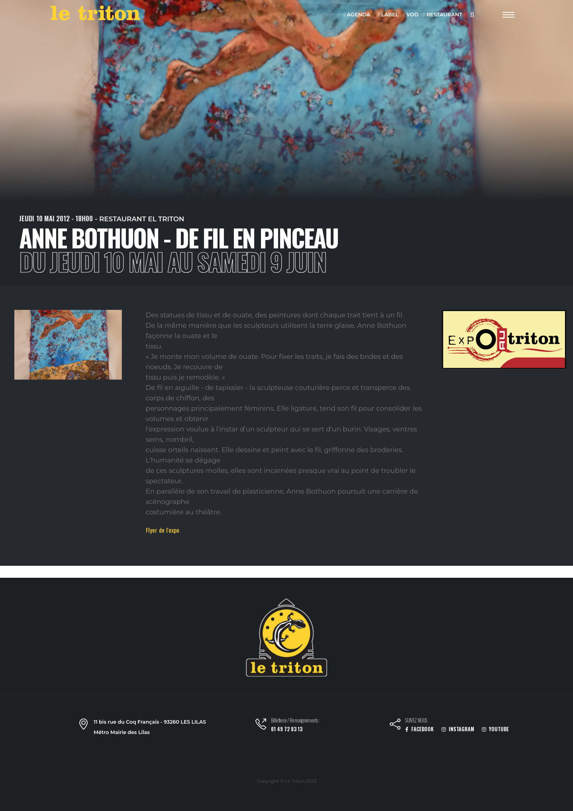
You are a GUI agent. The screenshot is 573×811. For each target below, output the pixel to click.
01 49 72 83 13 (286, 729)
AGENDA (356, 15)
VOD (411, 15)
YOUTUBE (495, 729)
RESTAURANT (442, 15)
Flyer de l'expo (162, 530)
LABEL (388, 15)
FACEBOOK (419, 729)
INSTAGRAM (458, 729)
